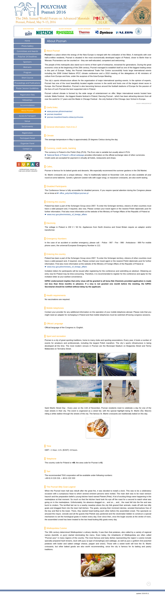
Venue (27, 121)
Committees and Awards (27, 51)
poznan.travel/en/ (54, 114)
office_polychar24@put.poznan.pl (74, 193)
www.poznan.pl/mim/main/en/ (59, 111)
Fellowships (27, 100)
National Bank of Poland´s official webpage (65, 155)
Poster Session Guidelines (27, 88)
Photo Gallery (27, 46)
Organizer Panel (27, 143)
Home (27, 40)
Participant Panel (27, 138)
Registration (27, 133)
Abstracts (27, 67)
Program (27, 72)
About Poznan (27, 110)
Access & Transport (27, 116)
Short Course (27, 77)
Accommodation (27, 105)
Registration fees (27, 94)
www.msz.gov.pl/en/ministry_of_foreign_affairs (67, 214)
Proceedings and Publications (27, 83)
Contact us (27, 148)
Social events (27, 126)
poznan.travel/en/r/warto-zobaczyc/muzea (65, 117)
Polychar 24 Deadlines (27, 56)
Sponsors (27, 62)
